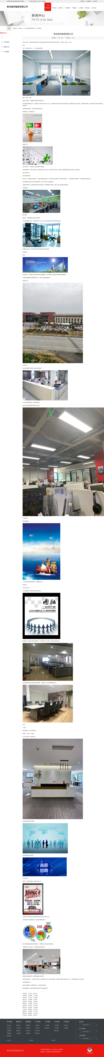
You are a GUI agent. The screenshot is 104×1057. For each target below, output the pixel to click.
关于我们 (54, 6)
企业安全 (35, 1009)
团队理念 (25, 1007)
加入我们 (30, 1005)
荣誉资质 (30, 1015)
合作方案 (35, 1005)
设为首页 (95, 1)
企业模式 (35, 1001)
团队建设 (30, 1009)
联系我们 (82, 1)
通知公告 (6, 47)
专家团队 (30, 1001)
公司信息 (25, 1015)
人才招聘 (47, 1025)
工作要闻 (35, 1007)
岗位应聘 (30, 1007)
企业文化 (94, 6)
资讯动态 (87, 6)
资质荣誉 (25, 1001)
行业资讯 (6, 42)
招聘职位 (25, 1003)
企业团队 (30, 1003)
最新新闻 (6, 37)
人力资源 (80, 6)
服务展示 (25, 1013)
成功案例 (67, 6)
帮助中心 (35, 1015)
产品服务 (74, 6)
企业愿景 (30, 1011)
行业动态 (35, 1013)
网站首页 (47, 6)
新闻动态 (30, 1013)
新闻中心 (61, 6)
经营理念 (25, 1005)
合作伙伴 (35, 1003)
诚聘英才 (25, 1011)
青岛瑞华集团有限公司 (30, 28)
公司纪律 (25, 1009)
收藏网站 (89, 1)
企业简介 (35, 999)
